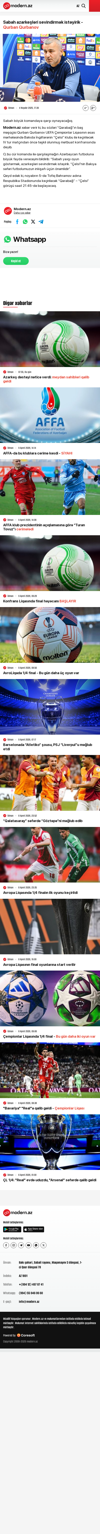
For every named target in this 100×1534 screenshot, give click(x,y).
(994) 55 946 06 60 (31, 1293)
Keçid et (16, 261)
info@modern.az (29, 1301)
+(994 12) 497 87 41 (31, 1284)
